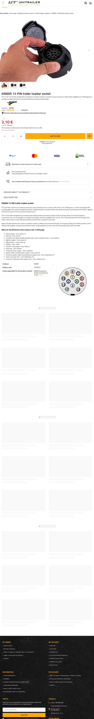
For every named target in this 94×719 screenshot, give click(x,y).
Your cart (53, 649)
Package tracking (9, 649)
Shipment (7, 679)
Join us (5, 699)
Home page (12, 13)
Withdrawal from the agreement (14, 691)
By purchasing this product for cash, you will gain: (27, 174)
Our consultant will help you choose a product (40, 182)
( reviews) (24, 110)
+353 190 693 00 (63, 181)
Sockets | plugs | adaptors (42, 13)
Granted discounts (56, 661)
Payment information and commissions (16, 682)
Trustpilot (4, 7)
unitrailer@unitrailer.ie (59, 706)
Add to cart (55, 136)
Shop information (9, 675)
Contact (6, 658)
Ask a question (11, 197)
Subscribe (24, 715)
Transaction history (56, 658)
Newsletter (53, 665)
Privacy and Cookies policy (12, 688)
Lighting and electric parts (25, 13)
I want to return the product (13, 655)
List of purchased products (59, 655)
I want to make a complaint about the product (19, 652)
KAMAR (11, 108)
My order (7, 642)
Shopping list (54, 652)
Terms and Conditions (11, 685)
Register (52, 645)
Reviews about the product (17, 192)
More (41, 275)
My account (54, 642)
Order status (8, 645)
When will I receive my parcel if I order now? (26, 164)
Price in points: (16, 172)
